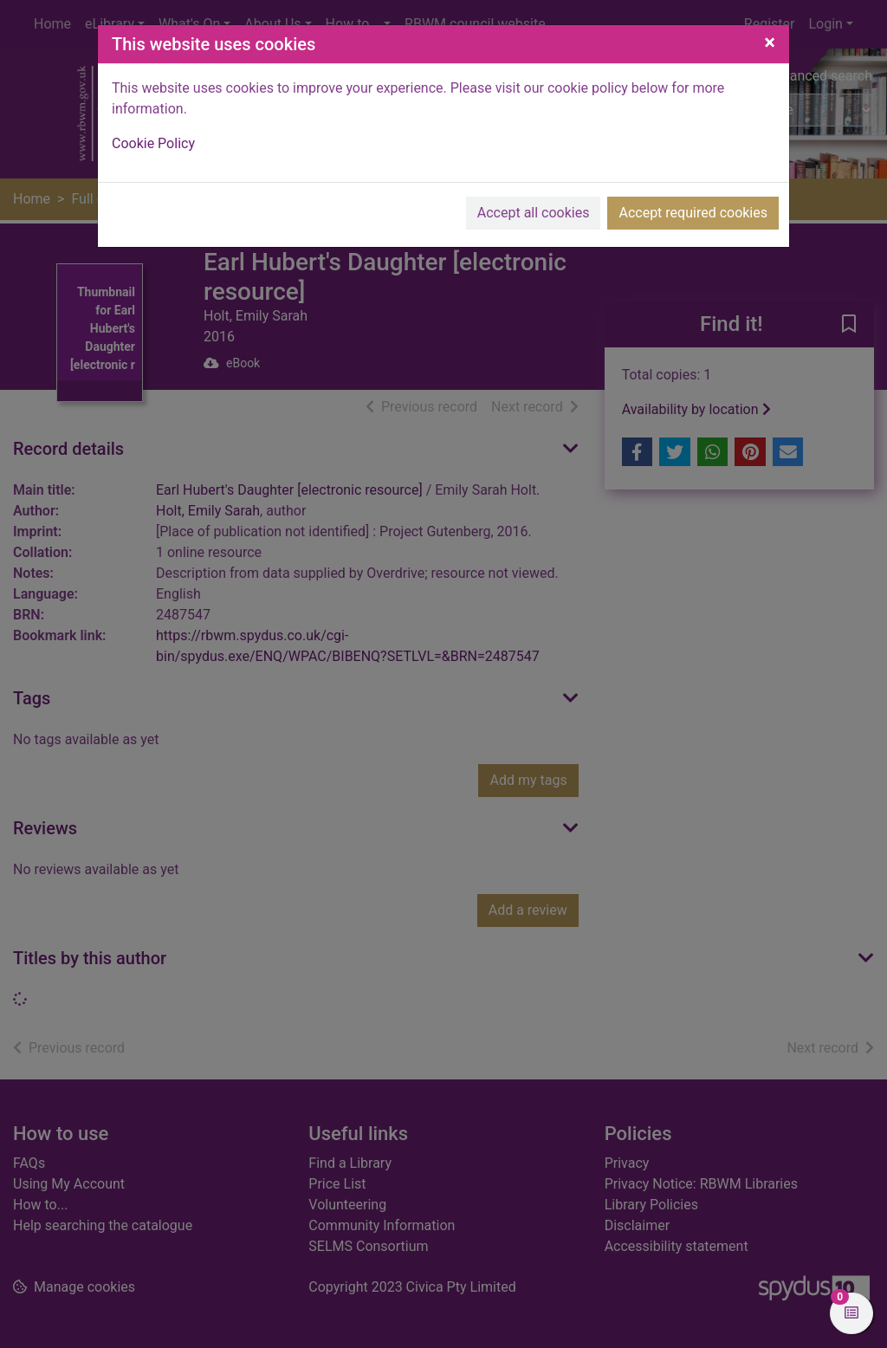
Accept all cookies (533, 212)
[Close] (769, 42)
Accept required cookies (692, 212)
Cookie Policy (153, 143)
